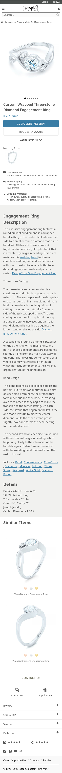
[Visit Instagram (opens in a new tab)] (5, 751)
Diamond (47, 470)
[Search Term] (31, 14)
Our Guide (31, 715)
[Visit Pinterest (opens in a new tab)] (21, 751)
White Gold (33, 470)
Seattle (31, 724)
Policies (47, 760)
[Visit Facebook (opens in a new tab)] (11, 751)
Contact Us (31, 678)
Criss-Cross (51, 462)
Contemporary (33, 462)
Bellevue (31, 733)
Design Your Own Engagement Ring (34, 273)
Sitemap (34, 760)
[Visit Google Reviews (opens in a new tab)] (17, 742)
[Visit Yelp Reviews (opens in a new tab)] (45, 742)
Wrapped (18, 470)
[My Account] (58, 8)
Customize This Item (31, 123)
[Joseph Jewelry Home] (2, 22)
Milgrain (25, 466)
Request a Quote (31, 132)
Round (7, 474)
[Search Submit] (57, 14)
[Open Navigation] (3, 8)
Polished (37, 466)
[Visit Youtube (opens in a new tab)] (16, 751)
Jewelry (31, 706)
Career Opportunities (14, 760)
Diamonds (11, 466)
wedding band (29, 257)
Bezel (18, 462)
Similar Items (17, 522)
